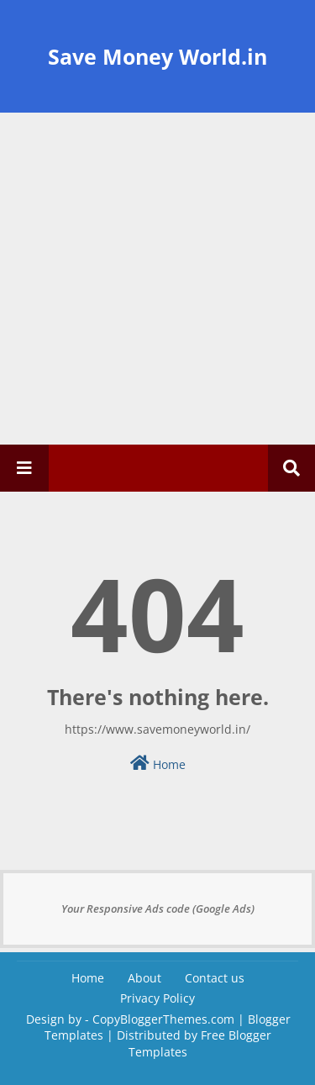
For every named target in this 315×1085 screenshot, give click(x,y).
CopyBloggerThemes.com (163, 1019)
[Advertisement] (157, 278)
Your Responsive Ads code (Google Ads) (158, 908)
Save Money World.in (157, 56)
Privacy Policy (157, 998)
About (144, 978)
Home (158, 763)
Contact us (214, 978)
